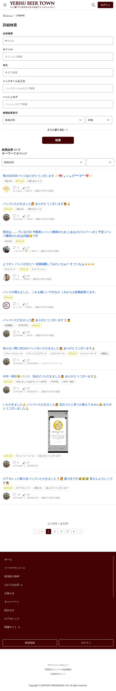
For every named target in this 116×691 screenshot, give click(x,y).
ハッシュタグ (10, 97)
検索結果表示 (10, 112)
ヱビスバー (11, 269)
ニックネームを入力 (14, 81)
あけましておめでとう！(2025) (32, 381)
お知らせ (9, 593)
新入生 (38, 488)
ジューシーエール (25, 456)
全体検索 (8, 33)
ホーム (7, 15)
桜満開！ (10, 325)
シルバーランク (89, 353)
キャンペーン (11, 601)
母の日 (9, 181)
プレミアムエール (14, 353)
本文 (5, 65)
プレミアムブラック (37, 353)
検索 (58, 140)
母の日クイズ (35, 181)
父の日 (9, 241)
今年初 (55, 381)
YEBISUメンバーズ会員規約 (58, 669)
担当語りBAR (11, 576)
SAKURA (23, 325)
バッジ (20, 181)
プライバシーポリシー (58, 665)
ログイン (105, 5)
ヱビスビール (58, 353)
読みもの (9, 610)
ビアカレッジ (23, 488)
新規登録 (30, 642)
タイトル (8, 49)
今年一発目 (68, 381)
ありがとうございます (49, 456)
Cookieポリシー (57, 674)
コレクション (39, 269)
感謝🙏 (105, 353)
